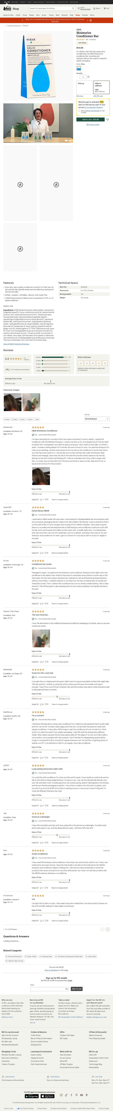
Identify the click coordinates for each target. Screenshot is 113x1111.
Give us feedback (51, 970)
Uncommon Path (37, 1061)
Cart (106, 8)
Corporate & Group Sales (69, 1067)
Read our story (7, 1017)
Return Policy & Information (41, 1038)
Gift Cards (64, 1038)
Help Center (8, 1077)
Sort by (87, 414)
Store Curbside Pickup (39, 1042)
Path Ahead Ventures (39, 1064)
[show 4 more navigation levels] (4, 26)
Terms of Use (8, 1108)
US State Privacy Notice (58, 1108)
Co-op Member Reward (93, 107)
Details (70, 980)
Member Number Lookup (11, 1055)
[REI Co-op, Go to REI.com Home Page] (7, 8)
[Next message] (87, 20)
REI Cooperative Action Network (70, 1017)
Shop (16, 8)
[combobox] (52, 8)
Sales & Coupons (95, 1035)
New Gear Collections (10, 1058)
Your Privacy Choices (25, 1108)
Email (32, 985)
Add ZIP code (98, 96)
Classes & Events (37, 1058)
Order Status (36, 1035)
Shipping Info (36, 1045)
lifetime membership (92, 111)
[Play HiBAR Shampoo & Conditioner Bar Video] (38, 123)
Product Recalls (104, 1108)
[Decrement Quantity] (78, 77)
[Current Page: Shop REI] (7, 2)
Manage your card (100, 1017)
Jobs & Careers (65, 1055)
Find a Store (53, 1077)
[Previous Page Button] (102, 929)
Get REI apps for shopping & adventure (39, 1092)
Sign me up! (76, 989)
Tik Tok (66, 1095)
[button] (38, 66)
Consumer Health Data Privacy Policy (82, 1108)
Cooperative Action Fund (98, 1058)
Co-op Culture (65, 1058)
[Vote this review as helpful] (42, 499)
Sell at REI (63, 1061)
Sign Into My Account (10, 1035)
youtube (81, 1095)
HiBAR (79, 29)
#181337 (25, 26)
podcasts (86, 1095)
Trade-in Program (8, 1064)
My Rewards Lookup (9, 1038)
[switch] (6, 419)
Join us (32, 1023)
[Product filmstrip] (56, 402)
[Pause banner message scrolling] (90, 20)
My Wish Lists (7, 1042)
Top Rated (82, 42)
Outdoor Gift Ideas (67, 1035)
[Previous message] (22, 20)
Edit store (79, 96)
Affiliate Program (66, 1064)
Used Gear (6, 1061)
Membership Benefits (10, 1045)
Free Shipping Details (97, 1038)
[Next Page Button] (107, 929)
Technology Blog (95, 1064)
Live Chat (97, 1077)
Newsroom (93, 1061)
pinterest (76, 1095)
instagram (61, 1095)
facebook (71, 1095)
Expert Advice (36, 1055)
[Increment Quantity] (88, 77)
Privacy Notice (42, 1108)
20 (53, 357)
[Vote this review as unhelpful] (47, 499)
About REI (93, 1055)
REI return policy (93, 124)
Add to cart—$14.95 (90, 119)
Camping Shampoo (14, 26)
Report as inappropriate (60, 499)
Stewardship (94, 1067)
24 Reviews (26, 358)
